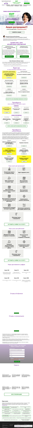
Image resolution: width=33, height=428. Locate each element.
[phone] (17, 349)
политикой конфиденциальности (18, 426)
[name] (17, 345)
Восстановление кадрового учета (24, 181)
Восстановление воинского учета (24, 190)
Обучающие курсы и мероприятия (16, 218)
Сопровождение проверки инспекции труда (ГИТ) (9, 208)
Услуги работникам (11, 418)
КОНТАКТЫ (25, 5)
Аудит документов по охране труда (9, 181)
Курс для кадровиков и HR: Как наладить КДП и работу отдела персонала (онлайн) (26, 418)
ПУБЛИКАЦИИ (16, 5)
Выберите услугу (12, 341)
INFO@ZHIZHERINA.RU (27, 1)
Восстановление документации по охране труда (9, 191)
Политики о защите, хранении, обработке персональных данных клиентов (17, 352)
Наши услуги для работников (16, 228)
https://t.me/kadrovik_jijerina (19, 424)
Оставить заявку (17, 354)
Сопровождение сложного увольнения (24, 199)
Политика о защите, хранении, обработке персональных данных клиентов (5, 425)
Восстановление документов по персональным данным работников (9, 200)
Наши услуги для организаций (16, 166)
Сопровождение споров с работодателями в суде (23, 246)
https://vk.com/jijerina (18, 421)
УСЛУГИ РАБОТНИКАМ (10, 5)
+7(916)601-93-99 (7, 330)
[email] (17, 347)
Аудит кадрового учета (23, 172)
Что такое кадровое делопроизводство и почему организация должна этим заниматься (27, 423)
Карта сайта (25, 424)
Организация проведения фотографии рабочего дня (24, 208)
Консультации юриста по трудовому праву (9, 172)
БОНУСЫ (21, 5)
